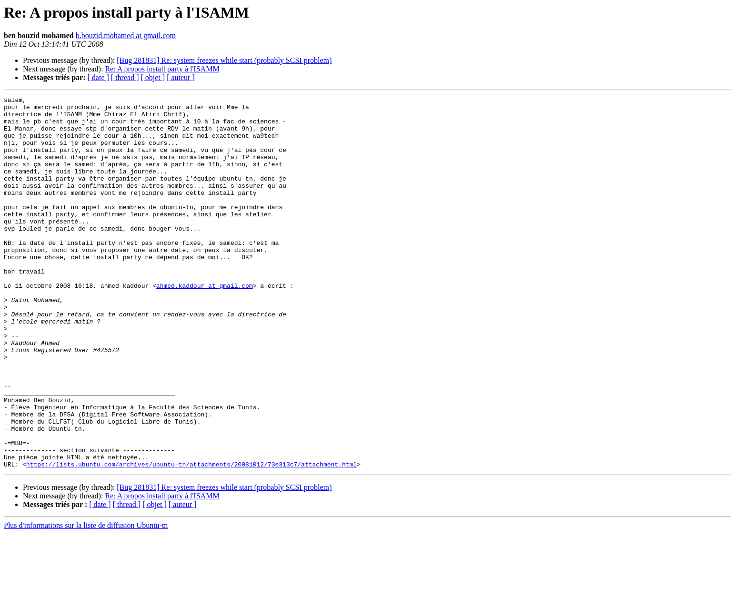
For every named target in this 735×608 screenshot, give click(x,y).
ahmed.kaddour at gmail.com (204, 324)
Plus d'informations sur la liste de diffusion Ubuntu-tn (86, 600)
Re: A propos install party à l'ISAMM (162, 69)
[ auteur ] (181, 77)
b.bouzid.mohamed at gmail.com (126, 35)
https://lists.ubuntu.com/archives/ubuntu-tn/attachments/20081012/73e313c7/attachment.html (191, 538)
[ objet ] (153, 77)
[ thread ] (125, 77)
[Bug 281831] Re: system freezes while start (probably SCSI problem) (224, 60)
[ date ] (98, 77)
